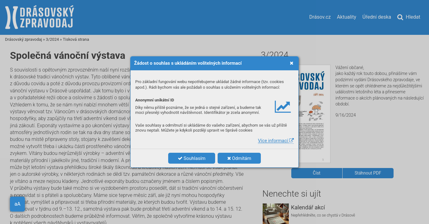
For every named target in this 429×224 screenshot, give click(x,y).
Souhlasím (191, 158)
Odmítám (239, 158)
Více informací (276, 140)
